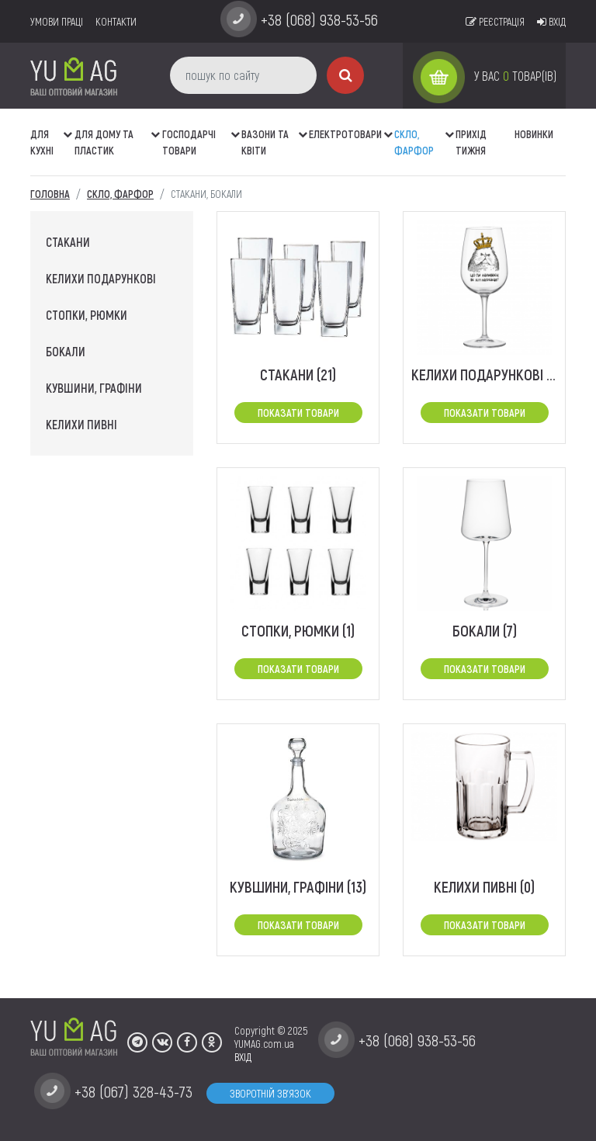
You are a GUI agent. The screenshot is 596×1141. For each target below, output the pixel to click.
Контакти (116, 21)
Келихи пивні (81, 424)
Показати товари (298, 412)
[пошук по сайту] (243, 75)
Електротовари (345, 133)
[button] (69, 127)
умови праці (56, 21)
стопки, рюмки (86, 314)
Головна (50, 193)
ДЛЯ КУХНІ (42, 142)
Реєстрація (495, 21)
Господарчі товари (189, 142)
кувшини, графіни (94, 387)
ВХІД (242, 1056)
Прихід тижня (471, 142)
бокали (65, 351)
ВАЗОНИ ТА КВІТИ (265, 142)
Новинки (534, 133)
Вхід (551, 21)
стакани (68, 241)
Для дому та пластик (103, 142)
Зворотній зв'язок (270, 1093)
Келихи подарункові (101, 278)
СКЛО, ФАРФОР (414, 142)
